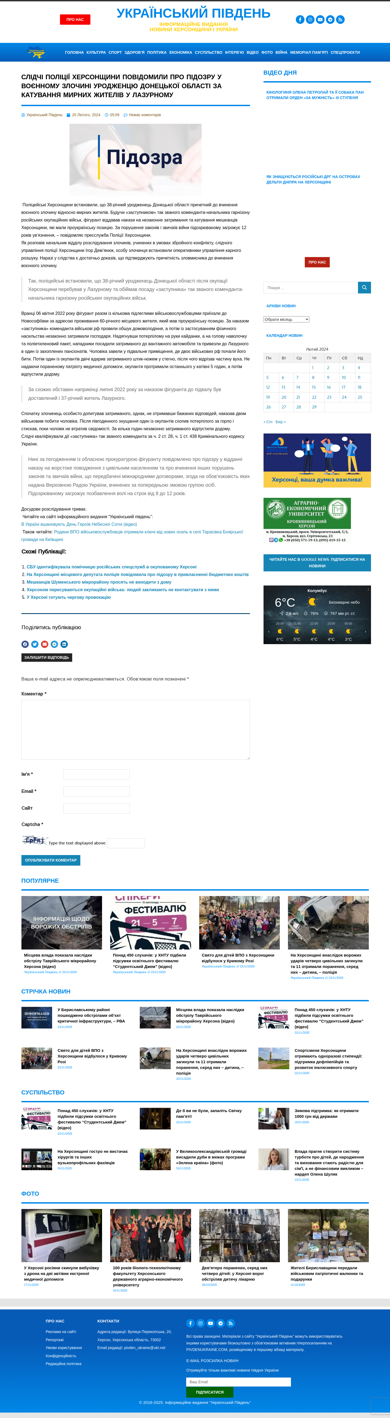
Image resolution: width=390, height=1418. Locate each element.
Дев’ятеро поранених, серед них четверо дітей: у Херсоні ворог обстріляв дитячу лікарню (235, 1273)
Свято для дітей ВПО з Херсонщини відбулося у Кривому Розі (92, 1056)
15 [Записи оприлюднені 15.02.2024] (314, 387)
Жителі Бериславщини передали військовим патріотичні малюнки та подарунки (327, 1273)
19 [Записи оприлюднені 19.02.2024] (268, 397)
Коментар (33, 694)
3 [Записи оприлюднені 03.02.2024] (343, 367)
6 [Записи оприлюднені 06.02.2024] (283, 377)
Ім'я (27, 774)
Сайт (27, 808)
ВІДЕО (253, 52)
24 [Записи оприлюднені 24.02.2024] (344, 397)
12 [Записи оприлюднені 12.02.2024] (268, 387)
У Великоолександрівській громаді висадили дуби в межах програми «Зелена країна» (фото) (211, 1157)
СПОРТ (115, 52)
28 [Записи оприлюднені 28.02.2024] (298, 407)
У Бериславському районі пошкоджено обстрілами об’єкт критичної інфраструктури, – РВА (91, 1015)
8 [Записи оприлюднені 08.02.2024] (313, 377)
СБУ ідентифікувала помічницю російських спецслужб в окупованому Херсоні (112, 567)
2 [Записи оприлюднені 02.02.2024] (328, 367)
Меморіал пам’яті (309, 52)
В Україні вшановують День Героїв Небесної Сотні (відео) (79, 524)
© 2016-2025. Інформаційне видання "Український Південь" (195, 1402)
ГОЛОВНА (74, 52)
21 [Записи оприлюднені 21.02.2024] (298, 397)
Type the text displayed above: (77, 843)
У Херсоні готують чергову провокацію (69, 597)
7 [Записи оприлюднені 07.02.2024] (297, 377)
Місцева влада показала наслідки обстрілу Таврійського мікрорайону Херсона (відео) (60, 961)
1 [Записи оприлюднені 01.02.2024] (312, 367)
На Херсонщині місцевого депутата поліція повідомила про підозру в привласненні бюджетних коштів (138, 574)
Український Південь (194, 13)
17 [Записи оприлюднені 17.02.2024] (343, 387)
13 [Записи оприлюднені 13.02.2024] (283, 387)
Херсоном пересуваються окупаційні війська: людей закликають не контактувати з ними (123, 589)
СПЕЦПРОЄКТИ (345, 52)
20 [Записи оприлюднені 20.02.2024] (284, 397)
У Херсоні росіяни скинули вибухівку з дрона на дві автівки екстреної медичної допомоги (61, 1273)
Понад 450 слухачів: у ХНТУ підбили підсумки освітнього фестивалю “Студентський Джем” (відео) (149, 961)
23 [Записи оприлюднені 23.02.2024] (329, 397)
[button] (25, 644)
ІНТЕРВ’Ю (234, 52)
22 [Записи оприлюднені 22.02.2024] (314, 397)
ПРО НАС (317, 262)
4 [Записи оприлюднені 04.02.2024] (359, 367)
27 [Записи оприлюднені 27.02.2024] (284, 407)
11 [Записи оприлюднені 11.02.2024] (359, 377)
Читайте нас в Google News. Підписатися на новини (317, 562)
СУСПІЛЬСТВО (208, 52)
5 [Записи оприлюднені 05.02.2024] (267, 377)
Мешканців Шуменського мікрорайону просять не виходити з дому (99, 582)
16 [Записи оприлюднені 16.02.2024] (329, 387)
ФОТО (267, 52)
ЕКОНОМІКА (180, 52)
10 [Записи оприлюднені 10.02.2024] (344, 377)
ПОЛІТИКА (157, 52)
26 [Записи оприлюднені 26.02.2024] (268, 407)
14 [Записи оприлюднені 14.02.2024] (298, 387)
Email (28, 791)
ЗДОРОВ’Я (135, 52)
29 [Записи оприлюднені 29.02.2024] (314, 407)
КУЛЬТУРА (96, 52)
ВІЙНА (281, 52)
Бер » (281, 421)
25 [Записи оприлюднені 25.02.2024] (360, 397)
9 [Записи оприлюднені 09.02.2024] (328, 377)
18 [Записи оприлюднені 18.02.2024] (360, 387)
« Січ (268, 421)
